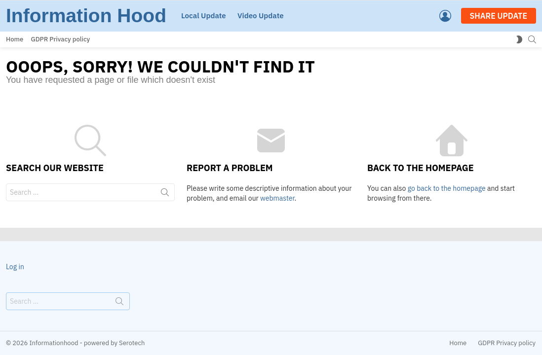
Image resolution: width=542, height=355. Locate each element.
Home (14, 39)
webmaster (277, 198)
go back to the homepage (447, 188)
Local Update (203, 15)
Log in (15, 266)
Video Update (260, 15)
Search (165, 194)
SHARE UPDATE (498, 16)
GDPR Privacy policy (60, 39)
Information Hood (86, 15)
